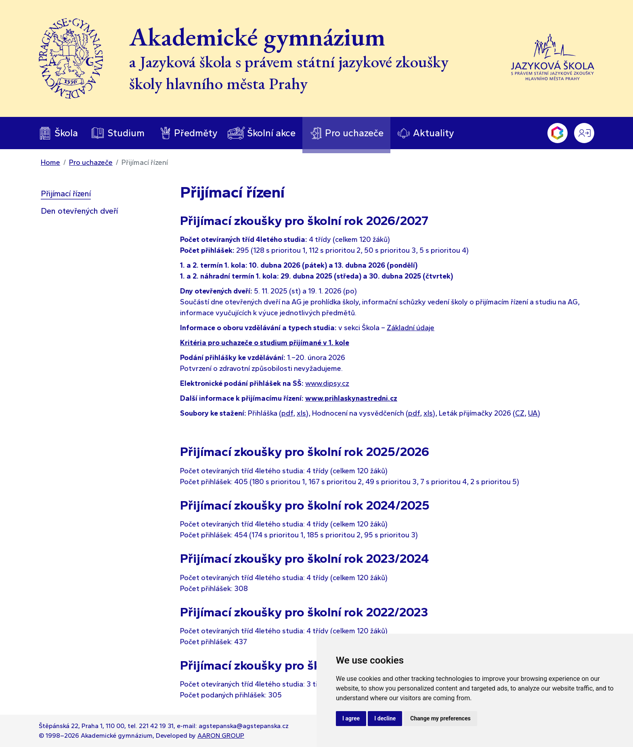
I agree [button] (351, 718)
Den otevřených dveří (79, 211)
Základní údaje (410, 327)
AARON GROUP (220, 735)
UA (533, 413)
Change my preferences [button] (440, 718)
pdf (287, 413)
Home (50, 162)
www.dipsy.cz (327, 383)
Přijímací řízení (66, 193)
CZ (519, 413)
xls (301, 413)
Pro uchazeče (91, 162)
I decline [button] (385, 718)
